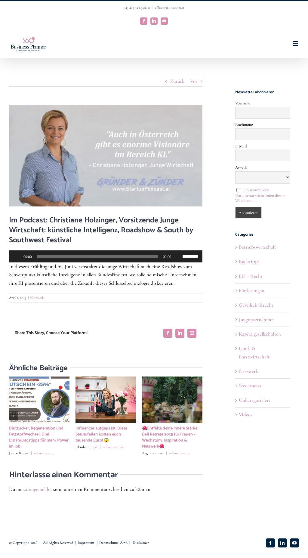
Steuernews (250, 386)
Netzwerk (37, 298)
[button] (13, 415)
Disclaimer (141, 542)
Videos (245, 414)
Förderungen (251, 290)
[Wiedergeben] (17, 256)
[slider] (97, 256)
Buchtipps (249, 261)
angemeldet (40, 489)
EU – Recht (251, 276)
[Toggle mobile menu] (296, 43)
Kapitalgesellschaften (260, 334)
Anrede (241, 167)
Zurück (177, 81)
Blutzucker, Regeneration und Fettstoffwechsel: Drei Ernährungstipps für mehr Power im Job (39, 437)
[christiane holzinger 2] (105, 155)
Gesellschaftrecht (256, 305)
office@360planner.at (169, 7)
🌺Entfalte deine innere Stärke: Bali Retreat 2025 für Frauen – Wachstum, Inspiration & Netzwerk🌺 (170, 437)
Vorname (242, 103)
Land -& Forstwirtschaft (254, 352)
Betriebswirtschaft (257, 247)
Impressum (86, 542)
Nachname (244, 124)
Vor (193, 81)
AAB (124, 542)
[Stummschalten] (178, 256)
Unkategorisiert (254, 400)
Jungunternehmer (256, 319)
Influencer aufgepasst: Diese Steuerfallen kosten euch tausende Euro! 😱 (101, 434)
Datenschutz (109, 542)
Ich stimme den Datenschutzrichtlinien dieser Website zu (260, 195)
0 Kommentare (44, 453)
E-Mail (241, 146)
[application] (105, 256)
